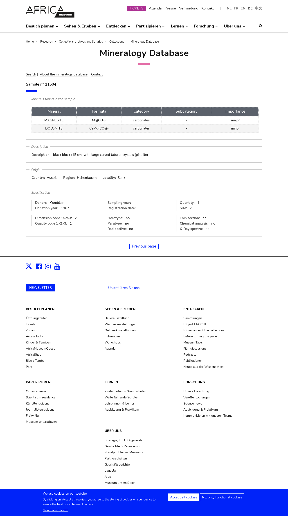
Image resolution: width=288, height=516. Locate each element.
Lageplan (111, 470)
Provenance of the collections (204, 330)
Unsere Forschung (196, 391)
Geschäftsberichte (117, 464)
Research (46, 42)
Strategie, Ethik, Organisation (125, 440)
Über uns (113, 431)
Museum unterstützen (41, 422)
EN (243, 8)
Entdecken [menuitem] (118, 27)
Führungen (112, 336)
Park (29, 367)
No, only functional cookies (222, 499)
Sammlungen (192, 318)
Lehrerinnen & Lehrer (119, 403)
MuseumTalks (193, 342)
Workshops (113, 342)
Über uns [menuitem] (234, 27)
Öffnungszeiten (36, 318)
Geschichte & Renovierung (123, 446)
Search (31, 74)
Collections (116, 42)
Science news (192, 403)
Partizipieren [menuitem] (150, 27)
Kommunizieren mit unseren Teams (207, 416)
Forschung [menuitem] (206, 27)
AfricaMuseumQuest (40, 348)
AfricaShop (33, 354)
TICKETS (136, 8)
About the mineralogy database (64, 74)
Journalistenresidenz (40, 409)
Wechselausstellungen (120, 324)
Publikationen (192, 361)
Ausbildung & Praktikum (122, 409)
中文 (258, 8)
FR (236, 8)
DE (250, 8)
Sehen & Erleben (120, 309)
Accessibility (34, 336)
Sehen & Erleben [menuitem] (82, 27)
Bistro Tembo (35, 361)
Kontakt (207, 8)
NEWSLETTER (40, 287)
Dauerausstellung (117, 318)
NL (229, 8)
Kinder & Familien (38, 342)
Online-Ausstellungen (120, 330)
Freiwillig (32, 416)
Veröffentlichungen (196, 397)
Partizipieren (38, 382)
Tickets (31, 324)
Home (30, 42)
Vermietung (188, 8)
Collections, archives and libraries (81, 42)
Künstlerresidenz (37, 403)
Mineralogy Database (144, 42)
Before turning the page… (201, 336)
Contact (97, 74)
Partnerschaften (116, 458)
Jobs (108, 477)
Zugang (31, 330)
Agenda (155, 8)
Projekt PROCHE (195, 324)
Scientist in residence (40, 397)
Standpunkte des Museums (124, 452)
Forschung (194, 382)
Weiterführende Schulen (122, 397)
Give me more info (55, 512)
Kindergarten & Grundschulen (125, 391)
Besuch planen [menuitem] (42, 27)
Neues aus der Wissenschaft (203, 367)
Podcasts (189, 354)
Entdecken (193, 309)
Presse (170, 8)
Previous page (144, 246)
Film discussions (195, 348)
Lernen (111, 382)
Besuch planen (40, 309)
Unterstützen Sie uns (124, 288)
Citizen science (36, 391)
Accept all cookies (183, 499)
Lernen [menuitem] (179, 27)
